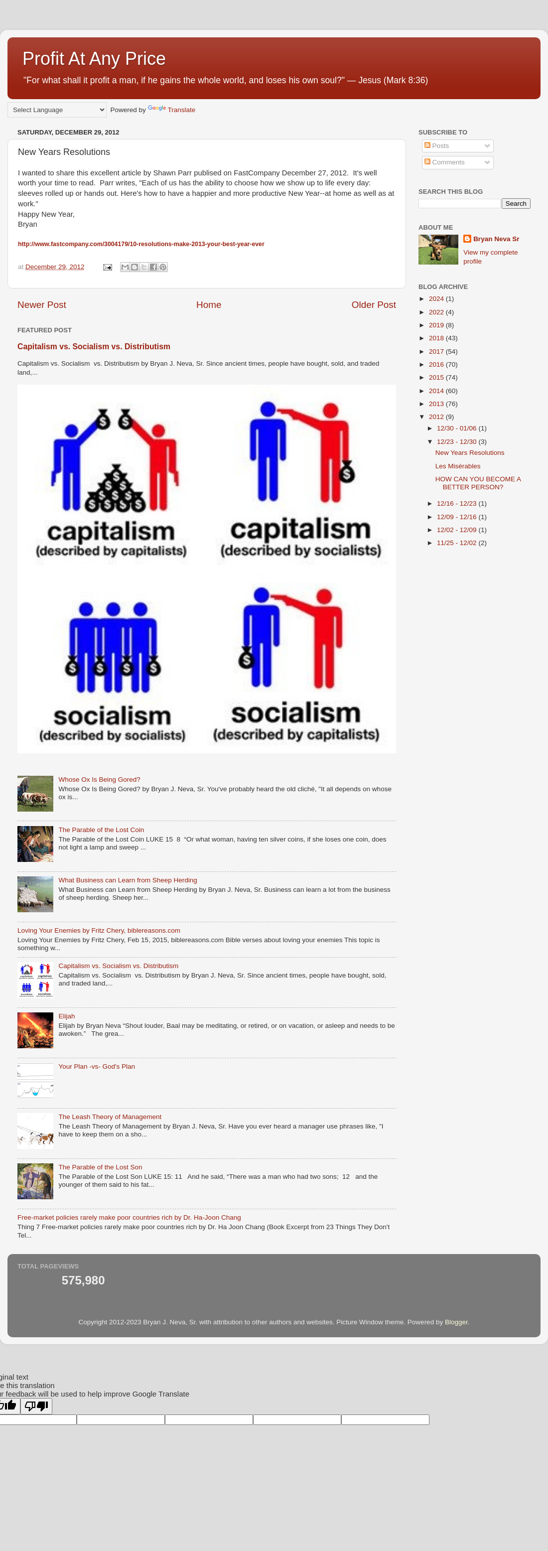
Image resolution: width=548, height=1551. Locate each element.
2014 (437, 391)
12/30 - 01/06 (457, 428)
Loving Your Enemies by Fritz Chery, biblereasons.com (98, 930)
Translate (172, 110)
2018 (437, 338)
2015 (437, 377)
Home (208, 304)
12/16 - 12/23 (457, 503)
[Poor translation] (36, 1406)
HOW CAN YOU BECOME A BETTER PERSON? (478, 483)
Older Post (374, 304)
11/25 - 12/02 (457, 543)
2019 (437, 325)
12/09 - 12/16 (457, 517)
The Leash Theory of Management (109, 1117)
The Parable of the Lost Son (100, 1167)
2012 (437, 417)
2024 (437, 298)
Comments (444, 162)
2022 (437, 312)
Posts (436, 145)
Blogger (456, 1322)
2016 (437, 364)
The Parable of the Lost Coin (101, 830)
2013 (437, 404)
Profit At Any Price (94, 58)
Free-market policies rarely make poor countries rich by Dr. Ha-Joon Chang (129, 1217)
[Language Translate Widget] (57, 110)
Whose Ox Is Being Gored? (99, 779)
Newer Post (41, 304)
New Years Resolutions (470, 452)
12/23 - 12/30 (457, 441)
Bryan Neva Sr (496, 239)
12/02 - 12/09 (457, 530)
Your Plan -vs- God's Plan (96, 1066)
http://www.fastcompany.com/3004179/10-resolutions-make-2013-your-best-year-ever (141, 244)
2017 (437, 351)
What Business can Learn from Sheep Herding (127, 880)
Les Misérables (458, 466)
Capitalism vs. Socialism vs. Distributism (93, 346)
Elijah (66, 1016)
